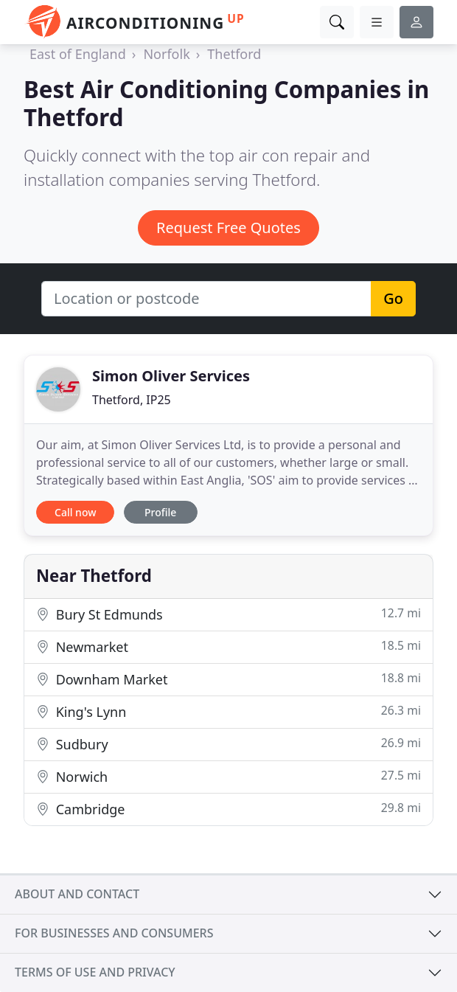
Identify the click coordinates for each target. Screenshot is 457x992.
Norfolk (166, 54)
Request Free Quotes (228, 227)
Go (393, 298)
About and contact (77, 894)
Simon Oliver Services (171, 376)
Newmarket (228, 646)
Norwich (228, 776)
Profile (160, 512)
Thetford (234, 54)
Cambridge (228, 809)
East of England (77, 54)
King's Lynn (228, 711)
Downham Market (228, 679)
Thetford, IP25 (131, 400)
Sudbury (228, 744)
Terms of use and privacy (95, 972)
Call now (75, 512)
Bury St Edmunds (228, 614)
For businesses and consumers (114, 933)
